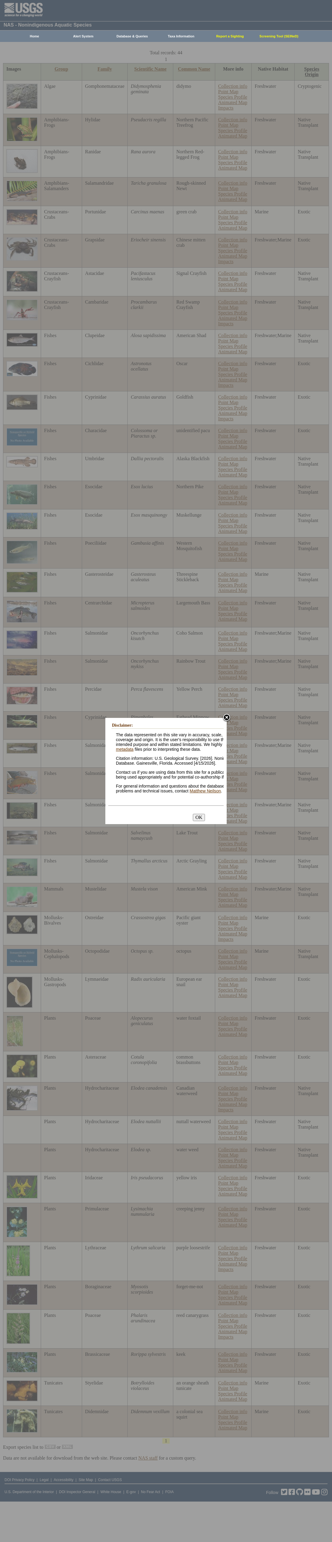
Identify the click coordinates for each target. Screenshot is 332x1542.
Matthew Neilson (205, 791)
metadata (124, 749)
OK (198, 817)
